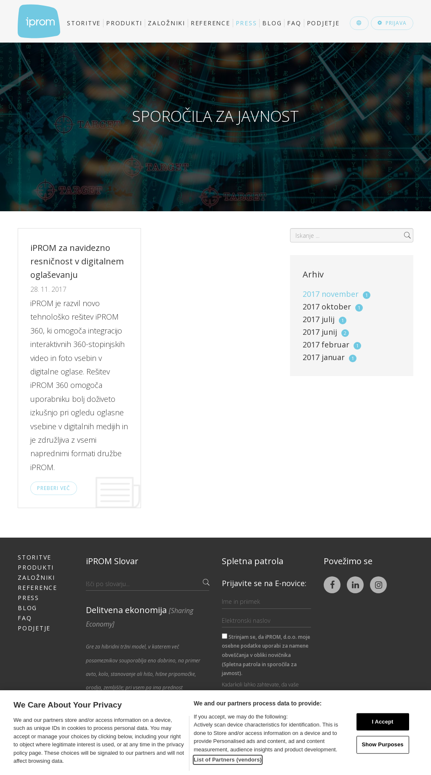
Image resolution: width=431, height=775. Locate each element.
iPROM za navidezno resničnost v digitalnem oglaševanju (77, 261)
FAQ (294, 23)
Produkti (124, 23)
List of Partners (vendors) (228, 759)
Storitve (84, 23)
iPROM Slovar (112, 561)
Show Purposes (382, 745)
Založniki (166, 23)
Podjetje (323, 23)
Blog (272, 23)
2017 (336, 294)
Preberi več (53, 488)
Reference (210, 23)
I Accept (382, 721)
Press (246, 23)
